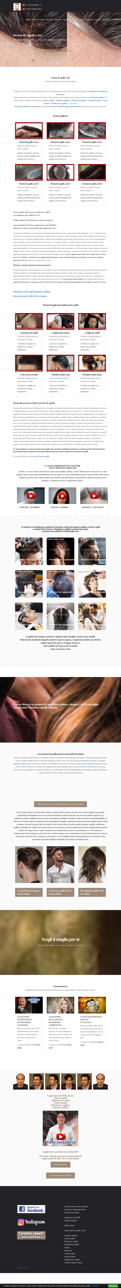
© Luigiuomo (22, 1267)
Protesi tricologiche (79, 100)
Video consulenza (86, 19)
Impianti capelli (95, 100)
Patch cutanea (38, 19)
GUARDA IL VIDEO (24, 1045)
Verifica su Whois (60, 1165)
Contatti (105, 19)
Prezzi (97, 19)
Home (28, 17)
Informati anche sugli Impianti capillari (31, 291)
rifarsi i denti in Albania (24, 767)
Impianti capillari (54, 19)
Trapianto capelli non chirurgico (27, 106)
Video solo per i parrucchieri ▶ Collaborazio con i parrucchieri (60, 804)
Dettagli (95, 1286)
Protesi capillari (98, 97)
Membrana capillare (60, 103)
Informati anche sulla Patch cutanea (30, 296)
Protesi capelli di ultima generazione (65, 106)
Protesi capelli (70, 19)
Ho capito (113, 1286)
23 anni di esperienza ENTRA (60, 1175)
